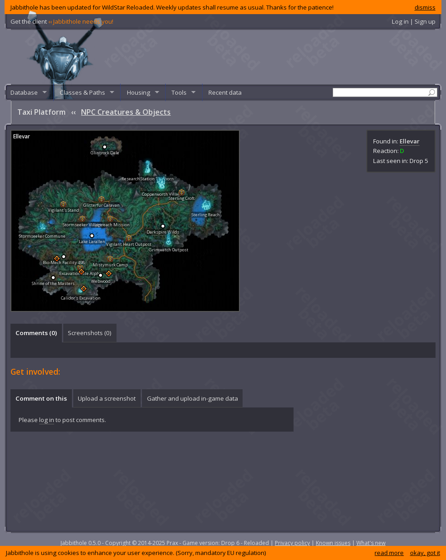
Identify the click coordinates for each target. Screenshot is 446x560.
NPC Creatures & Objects (126, 112)
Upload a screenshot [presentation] (107, 398)
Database (24, 92)
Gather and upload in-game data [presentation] (192, 398)
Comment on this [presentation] (41, 398)
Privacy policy (292, 543)
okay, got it (425, 553)
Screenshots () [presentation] (90, 333)
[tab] (35, 333)
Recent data (225, 92)
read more (389, 553)
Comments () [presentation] (36, 333)
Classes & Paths (82, 92)
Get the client (61, 21)
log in (46, 420)
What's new (370, 543)
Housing (138, 92)
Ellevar (410, 141)
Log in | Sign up (414, 21)
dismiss (425, 7)
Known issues (333, 543)
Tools (179, 92)
